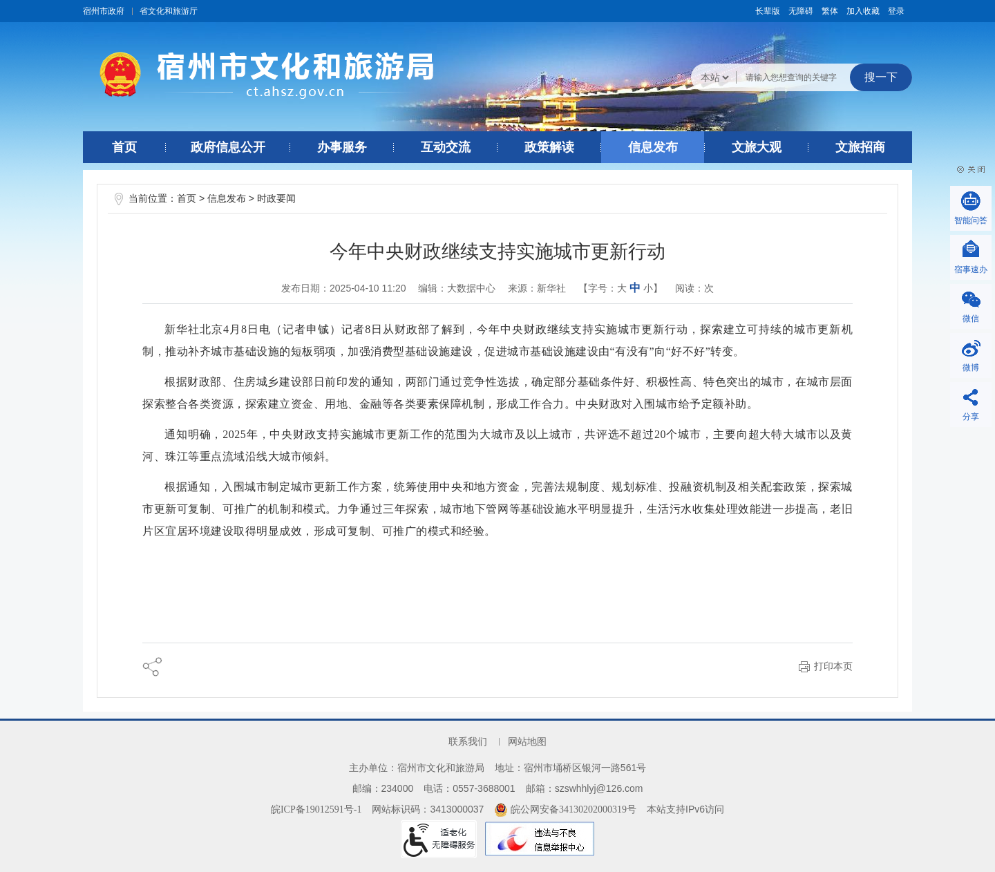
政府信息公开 (228, 147)
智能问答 (970, 220)
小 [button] (648, 288)
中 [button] (635, 288)
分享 (971, 416)
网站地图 (527, 742)
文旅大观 (756, 147)
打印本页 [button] (833, 666)
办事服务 (342, 147)
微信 (971, 318)
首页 (124, 147)
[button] (767, 11)
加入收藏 (863, 11)
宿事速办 (970, 269)
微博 (971, 367)
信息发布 (653, 147)
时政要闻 (276, 198)
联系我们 (467, 742)
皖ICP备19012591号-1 (316, 809)
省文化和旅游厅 (169, 11)
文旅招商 (860, 147)
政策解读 (549, 147)
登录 (896, 11)
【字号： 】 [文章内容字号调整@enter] (620, 288)
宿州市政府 (103, 11)
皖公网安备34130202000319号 (565, 809)
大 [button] (622, 288)
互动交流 (446, 147)
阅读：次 (694, 288)
